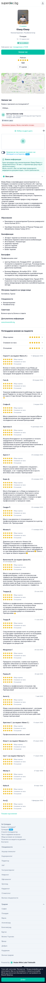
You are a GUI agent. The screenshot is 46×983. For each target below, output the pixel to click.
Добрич (4, 946)
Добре (23, 980)
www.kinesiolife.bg (8, 322)
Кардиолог (6, 889)
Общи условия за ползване (11, 837)
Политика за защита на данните (13, 839)
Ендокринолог (7, 856)
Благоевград (6, 927)
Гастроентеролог (8, 870)
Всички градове (8, 955)
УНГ (3, 865)
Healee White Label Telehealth (23, 962)
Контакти (4, 842)
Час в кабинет (23, 43)
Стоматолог (6, 893)
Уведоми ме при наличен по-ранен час (21, 153)
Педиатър (5, 861)
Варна (4, 918)
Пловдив (5, 913)
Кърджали (5, 951)
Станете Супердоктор (9, 832)
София (4, 909)
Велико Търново (8, 937)
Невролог (5, 875)
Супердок (7, 830)
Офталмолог (6, 879)
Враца (4, 941)
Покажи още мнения (9, 814)
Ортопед (5, 884)
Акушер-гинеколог (8, 852)
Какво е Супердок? (8, 827)
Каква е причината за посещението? (15, 104)
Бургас (4, 932)
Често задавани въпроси (10, 834)
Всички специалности (10, 898)
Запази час (23, 52)
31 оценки (23, 67)
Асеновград (6, 923)
